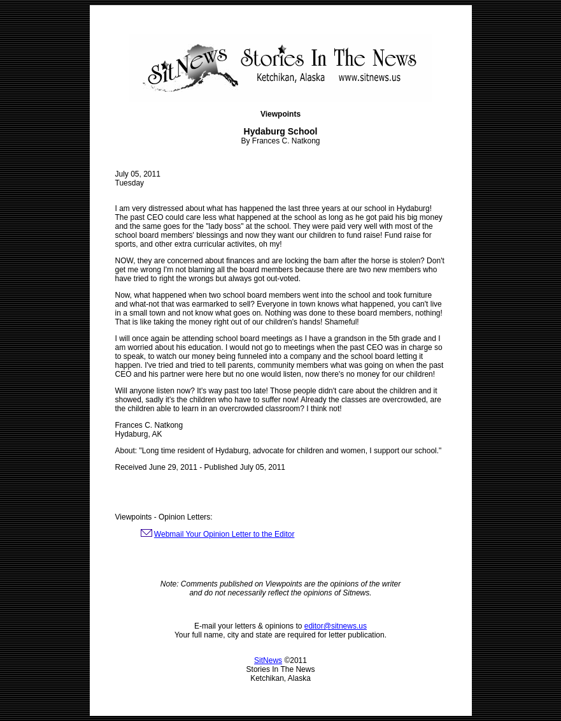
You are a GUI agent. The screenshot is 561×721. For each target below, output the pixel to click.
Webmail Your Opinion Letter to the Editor (224, 534)
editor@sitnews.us (335, 626)
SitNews (268, 660)
